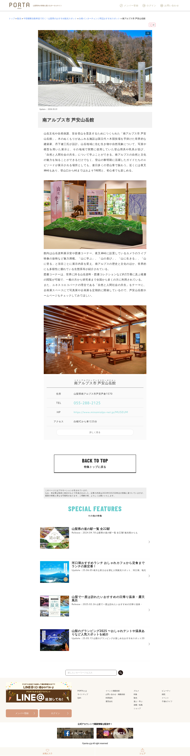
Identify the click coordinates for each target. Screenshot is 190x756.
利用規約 (109, 698)
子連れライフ (167, 701)
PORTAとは (82, 691)
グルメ (136, 691)
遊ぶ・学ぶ (138, 701)
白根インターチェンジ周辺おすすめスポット (99, 18)
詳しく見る (95, 432)
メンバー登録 (128, 5)
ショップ (137, 708)
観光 (19, 18)
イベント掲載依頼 (113, 691)
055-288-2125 (87, 403)
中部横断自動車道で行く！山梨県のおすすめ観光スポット (50, 18)
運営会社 (109, 701)
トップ (12, 18)
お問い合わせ (169, 5)
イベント (165, 698)
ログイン (149, 5)
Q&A (79, 698)
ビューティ (166, 691)
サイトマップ (83, 694)
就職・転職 (138, 705)
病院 (163, 694)
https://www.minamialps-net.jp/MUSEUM (101, 412)
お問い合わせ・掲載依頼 (115, 694)
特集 (135, 694)
